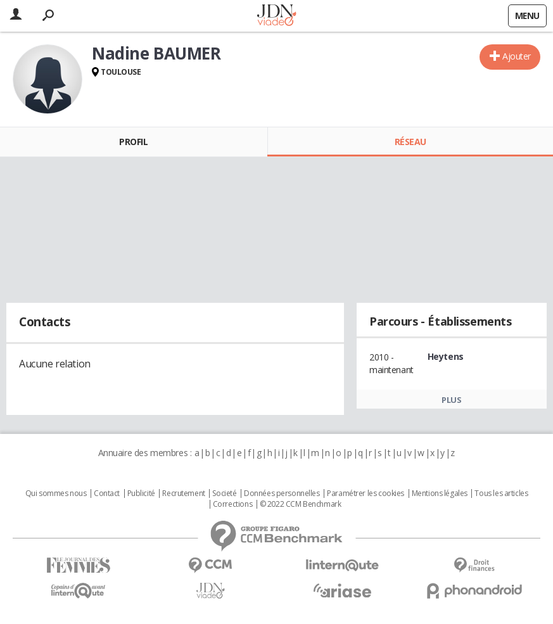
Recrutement (183, 493)
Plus (451, 399)
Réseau (410, 142)
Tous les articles (501, 493)
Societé (224, 493)
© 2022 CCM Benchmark (300, 504)
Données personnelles (282, 493)
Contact (107, 493)
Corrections (232, 504)
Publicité (141, 493)
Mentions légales (439, 493)
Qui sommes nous (56, 493)
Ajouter (516, 56)
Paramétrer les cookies (365, 493)
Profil (133, 142)
